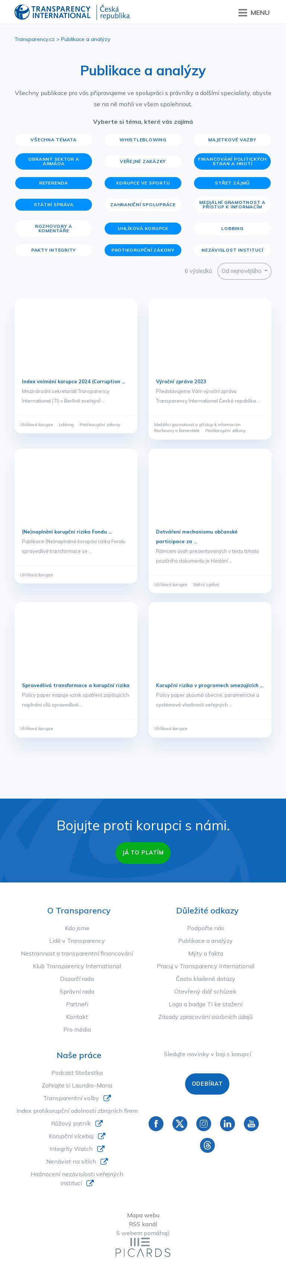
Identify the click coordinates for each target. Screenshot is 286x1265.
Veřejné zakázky (143, 161)
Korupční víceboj (71, 1136)
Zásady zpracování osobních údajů (205, 1016)
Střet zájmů (232, 183)
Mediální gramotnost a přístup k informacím (232, 204)
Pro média (77, 1029)
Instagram (203, 1123)
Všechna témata (54, 139)
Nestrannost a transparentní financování (77, 953)
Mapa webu (143, 1215)
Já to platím (143, 852)
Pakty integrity (53, 250)
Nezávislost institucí (232, 250)
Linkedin (227, 1123)
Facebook (156, 1123)
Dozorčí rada (77, 978)
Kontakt (77, 1016)
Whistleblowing (143, 139)
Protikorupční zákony (143, 250)
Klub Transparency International (77, 966)
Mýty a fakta (205, 953)
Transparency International (72, 12)
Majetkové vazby (232, 139)
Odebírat (207, 1083)
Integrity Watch (71, 1148)
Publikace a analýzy (205, 940)
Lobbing (232, 228)
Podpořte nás (205, 928)
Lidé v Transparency (77, 940)
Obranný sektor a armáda (53, 161)
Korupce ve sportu (143, 183)
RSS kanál (143, 1224)
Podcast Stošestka (77, 1072)
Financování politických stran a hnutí (232, 161)
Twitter (179, 1123)
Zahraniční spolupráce (143, 204)
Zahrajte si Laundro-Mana (77, 1085)
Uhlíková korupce (143, 228)
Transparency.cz (35, 39)
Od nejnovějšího (242, 270)
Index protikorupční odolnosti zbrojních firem (77, 1110)
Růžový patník (71, 1123)
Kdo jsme (77, 928)
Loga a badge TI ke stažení (205, 1004)
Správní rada (77, 991)
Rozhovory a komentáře (53, 228)
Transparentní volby (71, 1098)
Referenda (53, 183)
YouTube (251, 1123)
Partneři (77, 1004)
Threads (207, 1145)
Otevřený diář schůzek (205, 991)
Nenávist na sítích (71, 1161)
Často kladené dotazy (205, 978)
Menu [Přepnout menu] (254, 13)
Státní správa (54, 204)
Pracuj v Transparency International (205, 966)
